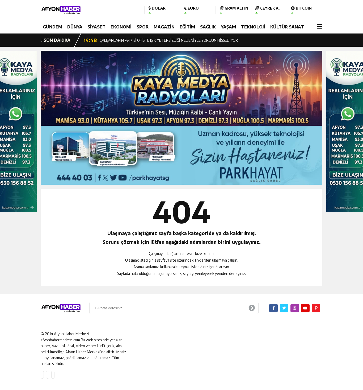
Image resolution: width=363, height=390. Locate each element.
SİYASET (96, 27)
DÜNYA (74, 27)
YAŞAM (228, 27)
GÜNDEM (52, 27)
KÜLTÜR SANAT (287, 27)
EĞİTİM (187, 27)
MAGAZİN (164, 27)
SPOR (143, 27)
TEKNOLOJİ (253, 27)
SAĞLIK (208, 27)
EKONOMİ (121, 27)
